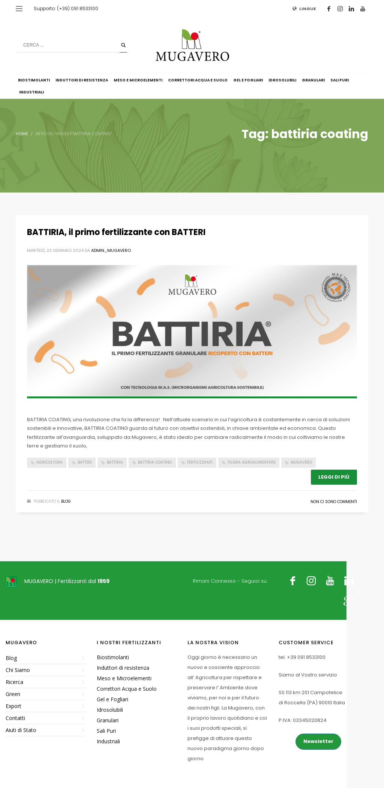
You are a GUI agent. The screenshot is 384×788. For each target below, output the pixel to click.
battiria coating (155, 462)
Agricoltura (49, 462)
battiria (115, 462)
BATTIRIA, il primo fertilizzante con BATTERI (116, 232)
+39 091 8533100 (306, 657)
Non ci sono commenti (333, 502)
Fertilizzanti (200, 462)
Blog (66, 501)
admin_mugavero (111, 250)
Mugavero (301, 462)
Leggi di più (334, 477)
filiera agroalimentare (252, 462)
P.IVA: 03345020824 (303, 720)
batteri (85, 462)
